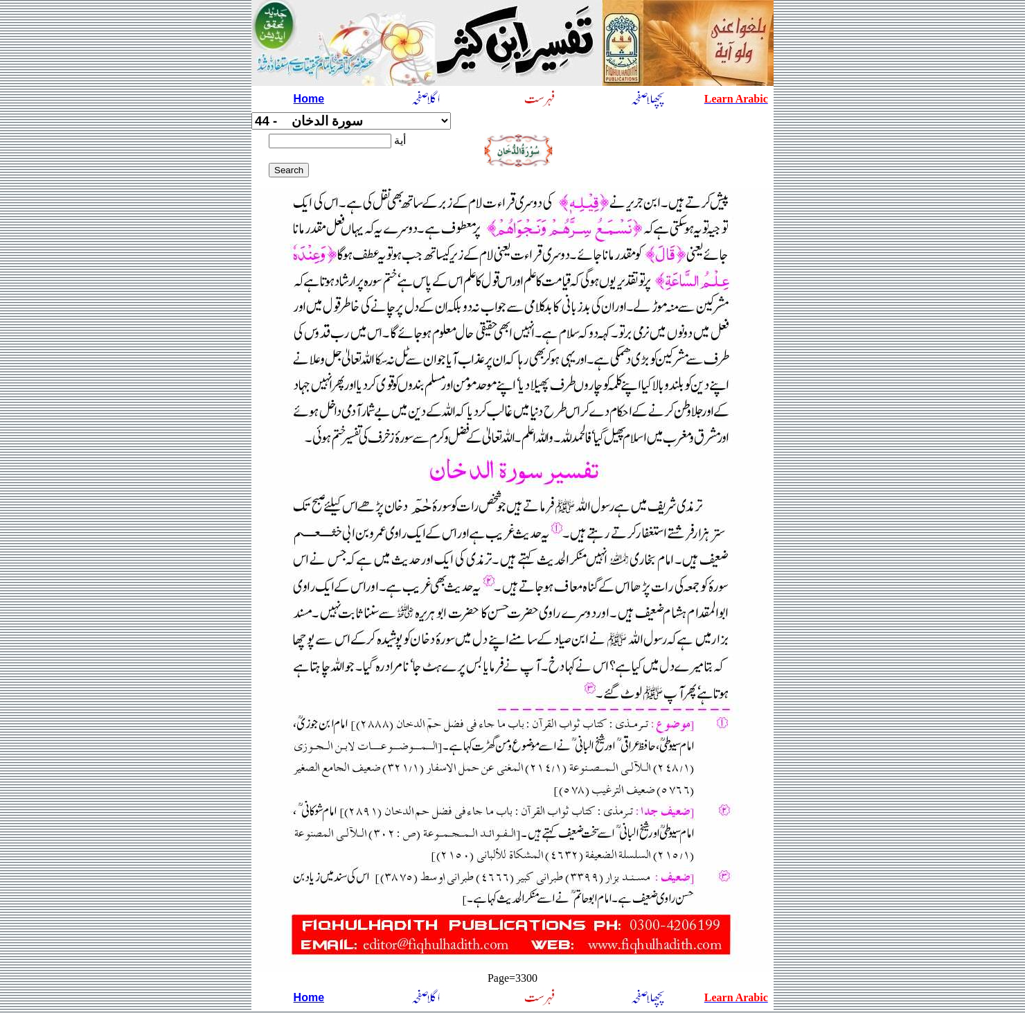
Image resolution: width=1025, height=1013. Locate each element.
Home (309, 99)
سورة (351, 121)
